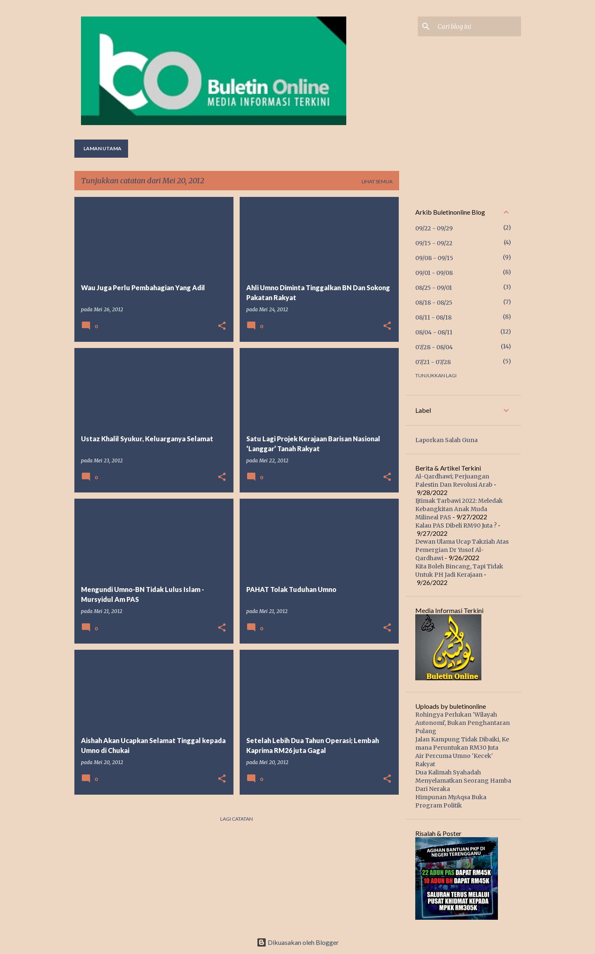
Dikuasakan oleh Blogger (298, 942)
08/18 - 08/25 (433, 302)
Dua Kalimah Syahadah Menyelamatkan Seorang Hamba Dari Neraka (463, 781)
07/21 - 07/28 (433, 362)
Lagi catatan (236, 819)
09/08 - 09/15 (434, 258)
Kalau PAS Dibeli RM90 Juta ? (456, 525)
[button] (222, 326)
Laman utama (102, 148)
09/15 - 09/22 (433, 243)
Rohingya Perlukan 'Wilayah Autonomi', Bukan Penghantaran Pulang (462, 723)
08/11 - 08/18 (433, 317)
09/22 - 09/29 (434, 228)
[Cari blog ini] (477, 26)
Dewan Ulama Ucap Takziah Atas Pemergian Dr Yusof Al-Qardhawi (462, 550)
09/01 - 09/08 (434, 273)
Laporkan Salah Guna (446, 440)
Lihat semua (377, 181)
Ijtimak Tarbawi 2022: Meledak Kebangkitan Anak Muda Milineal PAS (459, 509)
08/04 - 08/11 (433, 332)
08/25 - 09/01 (433, 287)
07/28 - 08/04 (434, 347)
